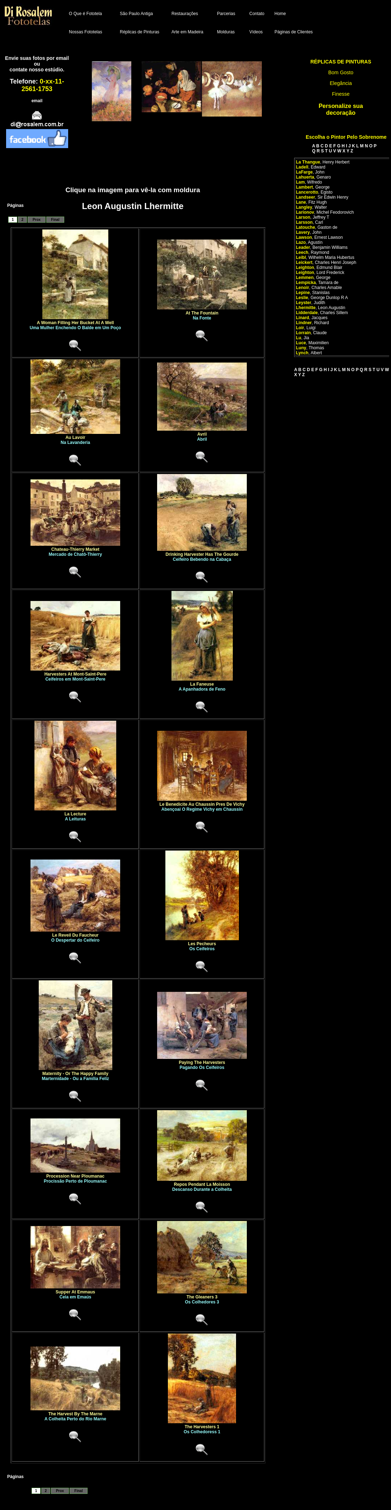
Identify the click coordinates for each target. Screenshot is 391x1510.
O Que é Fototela (85, 13)
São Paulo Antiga (136, 13)
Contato (256, 13)
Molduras (226, 31)
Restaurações (184, 13)
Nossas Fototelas (85, 31)
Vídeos (256, 31)
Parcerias (226, 13)
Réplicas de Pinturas (139, 31)
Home (280, 13)
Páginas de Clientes (293, 31)
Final (55, 220)
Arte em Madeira (187, 31)
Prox (37, 220)
